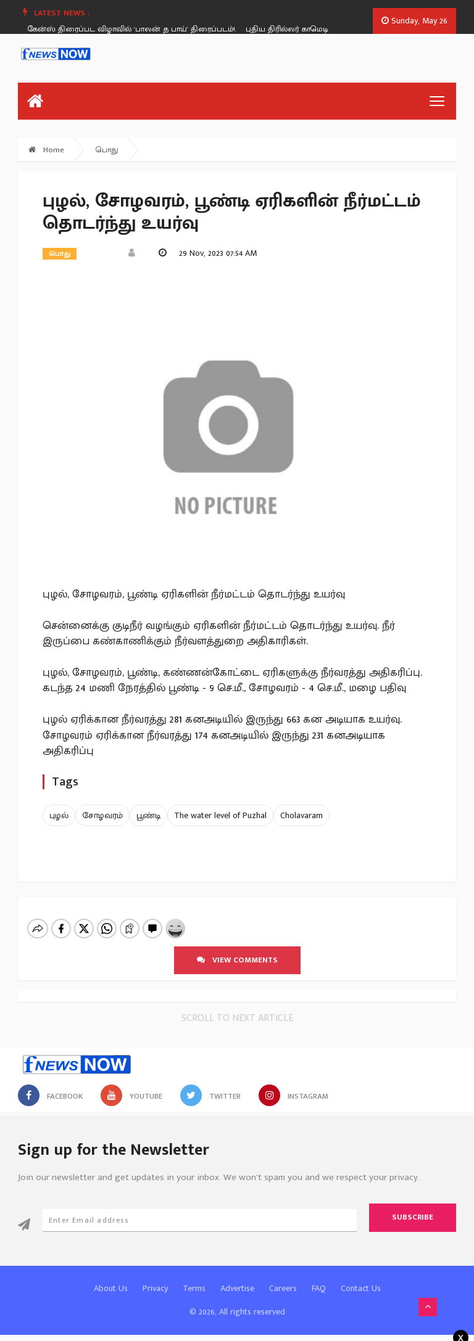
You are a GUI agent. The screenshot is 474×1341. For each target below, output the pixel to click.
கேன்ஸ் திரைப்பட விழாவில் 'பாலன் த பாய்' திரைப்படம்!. (136, 29)
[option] (140, 29)
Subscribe (412, 1217)
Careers (283, 1288)
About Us (111, 1288)
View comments (237, 960)
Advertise (237, 1288)
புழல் (59, 815)
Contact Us (361, 1288)
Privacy (155, 1288)
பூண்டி (148, 815)
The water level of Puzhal (220, 815)
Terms (194, 1288)
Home (46, 150)
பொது (107, 150)
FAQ (319, 1288)
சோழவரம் (102, 815)
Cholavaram (301, 815)
